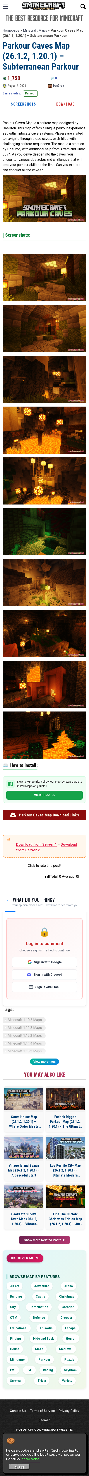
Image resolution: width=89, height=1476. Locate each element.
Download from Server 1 (36, 844)
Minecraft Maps (35, 30)
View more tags (44, 1061)
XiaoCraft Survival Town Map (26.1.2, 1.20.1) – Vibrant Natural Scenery (23, 1219)
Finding (15, 1338)
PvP (29, 1370)
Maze (39, 1349)
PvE (12, 1370)
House (14, 1349)
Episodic (46, 1328)
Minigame (17, 1359)
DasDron (58, 85)
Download (65, 104)
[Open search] (83, 6)
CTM (13, 1317)
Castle (40, 1296)
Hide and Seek (43, 1338)
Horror (71, 1338)
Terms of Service (42, 1411)
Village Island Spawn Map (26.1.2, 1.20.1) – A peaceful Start (23, 1170)
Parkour (30, 93)
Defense (39, 1317)
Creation (68, 1307)
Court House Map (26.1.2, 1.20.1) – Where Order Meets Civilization (24, 1122)
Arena (68, 1286)
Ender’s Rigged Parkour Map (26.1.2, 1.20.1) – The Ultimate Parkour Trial (65, 1122)
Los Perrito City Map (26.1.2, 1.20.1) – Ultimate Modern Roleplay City (65, 1170)
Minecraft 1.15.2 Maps (25, 1051)
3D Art (14, 1286)
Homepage (11, 30)
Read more (31, 1459)
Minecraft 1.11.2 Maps (25, 1028)
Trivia (42, 1380)
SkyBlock (70, 1370)
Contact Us (18, 1411)
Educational (18, 1328)
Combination (38, 1307)
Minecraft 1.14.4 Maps (25, 1043)
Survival (16, 1380)
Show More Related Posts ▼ (44, 1240)
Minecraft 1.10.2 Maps (25, 1020)
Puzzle (69, 1359)
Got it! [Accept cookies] (19, 1467)
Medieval (65, 1349)
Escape (70, 1328)
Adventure (41, 1286)
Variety (67, 1380)
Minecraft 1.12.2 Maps (25, 1035)
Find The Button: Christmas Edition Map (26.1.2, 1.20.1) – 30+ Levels (65, 1219)
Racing (48, 1370)
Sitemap (44, 1420)
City (13, 1307)
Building (16, 1296)
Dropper (66, 1317)
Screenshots (23, 104)
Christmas (66, 1296)
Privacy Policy (69, 1411)
